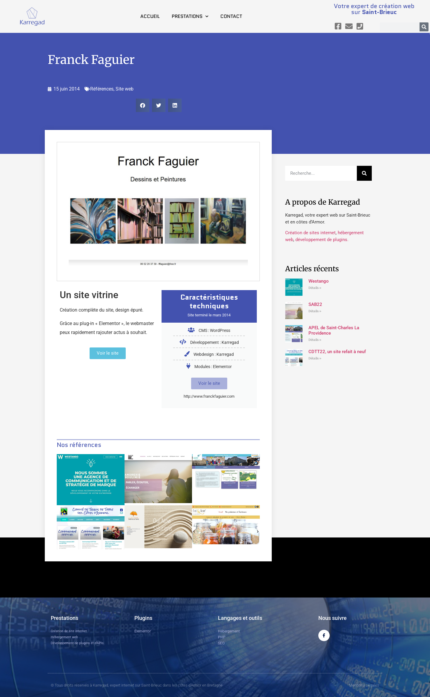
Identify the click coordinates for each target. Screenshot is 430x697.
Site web (124, 89)
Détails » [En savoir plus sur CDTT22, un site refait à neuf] (314, 358)
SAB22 (315, 304)
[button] (142, 105)
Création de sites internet (310, 232)
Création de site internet (69, 631)
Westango (318, 281)
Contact (231, 16)
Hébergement (229, 631)
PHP (221, 637)
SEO (221, 643)
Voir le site (209, 383)
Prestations (190, 16)
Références (101, 89)
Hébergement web (64, 637)
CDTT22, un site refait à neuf (337, 351)
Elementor (142, 631)
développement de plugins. (321, 239)
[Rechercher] (424, 26)
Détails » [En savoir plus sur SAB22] (314, 311)
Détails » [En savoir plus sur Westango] (314, 288)
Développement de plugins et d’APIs (77, 643)
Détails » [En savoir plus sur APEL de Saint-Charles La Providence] (314, 340)
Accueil (150, 16)
